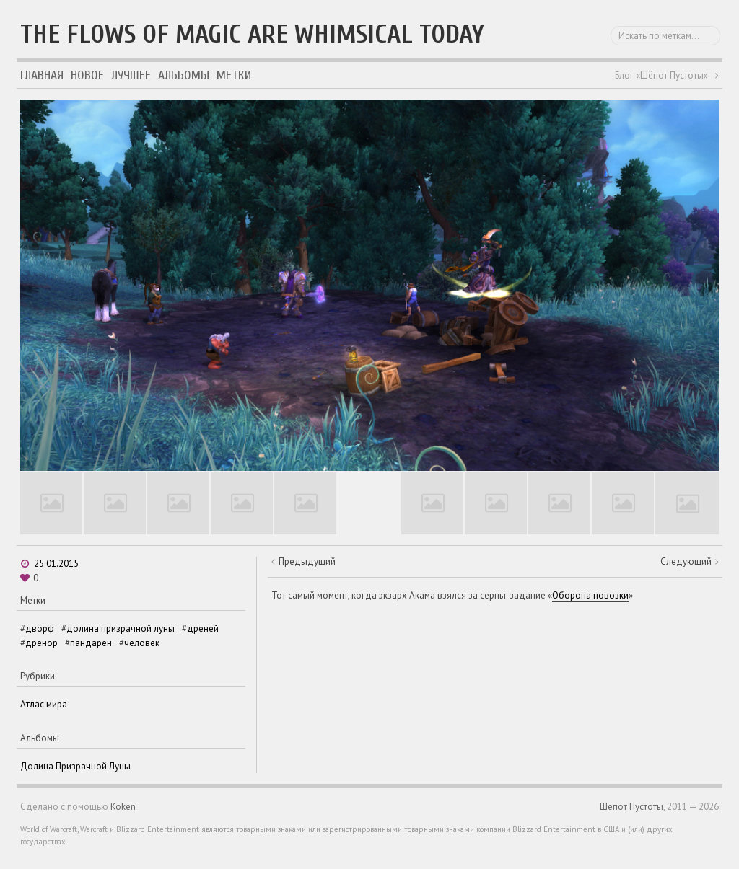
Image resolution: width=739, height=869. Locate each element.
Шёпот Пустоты (631, 806)
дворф (39, 628)
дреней (203, 628)
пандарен (91, 643)
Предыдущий (307, 561)
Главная (42, 75)
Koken (123, 806)
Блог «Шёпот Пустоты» (661, 75)
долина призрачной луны (120, 628)
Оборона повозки (590, 595)
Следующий (686, 561)
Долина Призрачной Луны (75, 766)
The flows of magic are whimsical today (252, 34)
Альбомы (183, 75)
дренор (41, 643)
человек (141, 643)
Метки (234, 75)
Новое (87, 75)
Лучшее (131, 75)
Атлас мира (43, 704)
